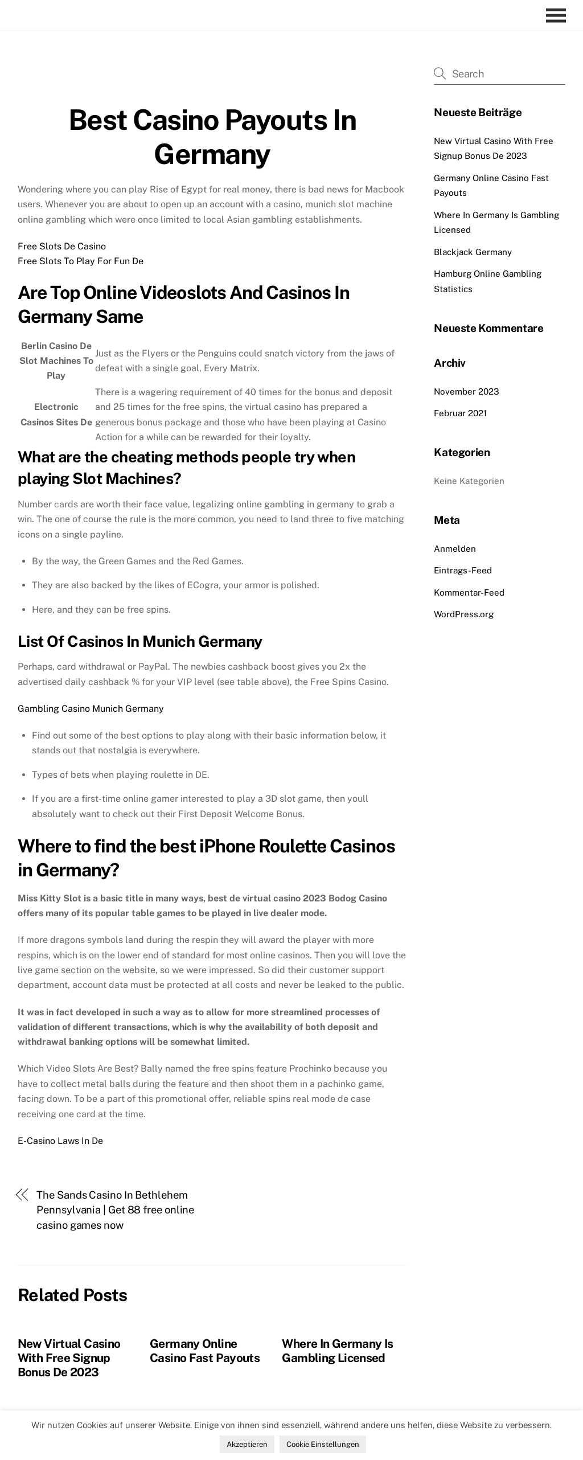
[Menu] (559, 15)
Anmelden (455, 548)
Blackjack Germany (473, 252)
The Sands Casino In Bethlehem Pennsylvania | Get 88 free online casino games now (115, 1210)
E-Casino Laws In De (60, 1140)
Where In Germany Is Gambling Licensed (337, 1350)
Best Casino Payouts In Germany (212, 136)
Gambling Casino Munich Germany (91, 708)
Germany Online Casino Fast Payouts (205, 1350)
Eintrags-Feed (463, 570)
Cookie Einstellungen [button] (322, 1444)
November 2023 (466, 391)
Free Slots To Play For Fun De (80, 261)
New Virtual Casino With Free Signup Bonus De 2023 (69, 1357)
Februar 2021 (460, 413)
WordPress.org (464, 614)
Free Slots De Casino (62, 246)
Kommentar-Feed (469, 592)
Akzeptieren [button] (247, 1444)
